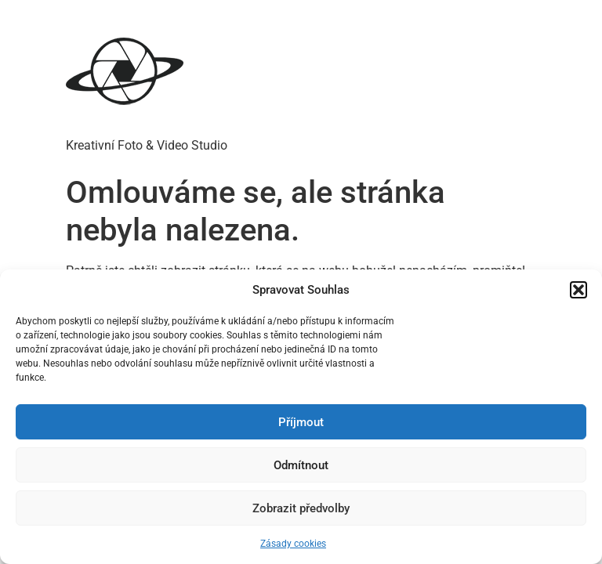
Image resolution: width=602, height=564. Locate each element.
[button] (578, 290)
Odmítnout (301, 465)
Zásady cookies (293, 543)
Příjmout (301, 422)
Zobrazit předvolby (301, 508)
